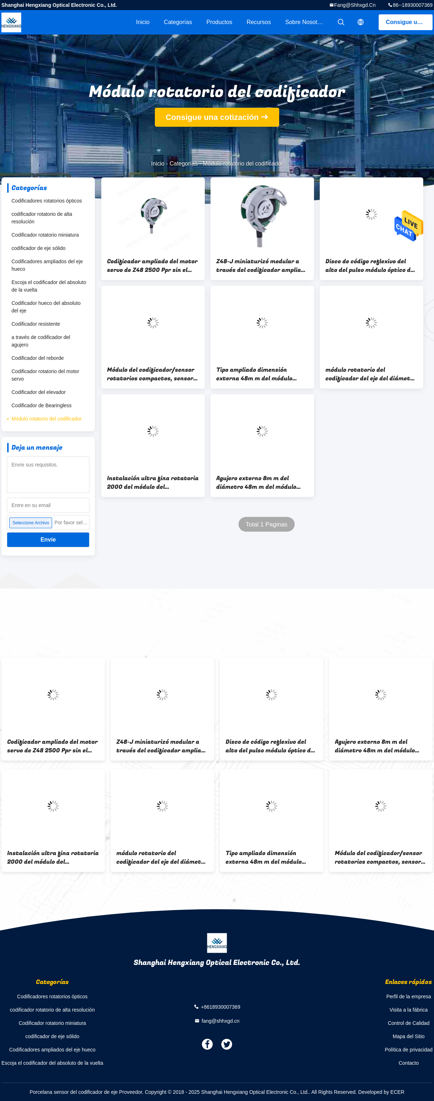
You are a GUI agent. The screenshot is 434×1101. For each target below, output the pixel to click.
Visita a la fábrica (408, 1010)
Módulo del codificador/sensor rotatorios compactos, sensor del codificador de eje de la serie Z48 (153, 374)
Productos (219, 22)
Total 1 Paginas (266, 524)
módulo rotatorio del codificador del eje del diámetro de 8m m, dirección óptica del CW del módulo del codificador (371, 374)
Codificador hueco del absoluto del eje (45, 306)
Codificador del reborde (37, 358)
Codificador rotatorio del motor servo (45, 375)
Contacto (408, 1063)
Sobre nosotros (305, 22)
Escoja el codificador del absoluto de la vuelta (48, 286)
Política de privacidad (409, 1050)
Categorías (178, 22)
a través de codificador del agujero (40, 341)
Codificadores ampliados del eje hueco (47, 265)
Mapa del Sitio (409, 1036)
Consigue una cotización (409, 22)
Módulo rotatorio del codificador (46, 419)
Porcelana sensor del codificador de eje (73, 1092)
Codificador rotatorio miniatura (45, 235)
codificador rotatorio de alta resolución (41, 217)
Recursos (258, 22)
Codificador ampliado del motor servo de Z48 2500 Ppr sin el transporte (152, 265)
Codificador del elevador (38, 392)
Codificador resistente (35, 324)
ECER (398, 1092)
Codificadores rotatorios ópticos (46, 201)
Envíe (48, 539)
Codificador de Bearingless (41, 405)
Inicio (142, 22)
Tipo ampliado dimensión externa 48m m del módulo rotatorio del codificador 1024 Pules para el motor (260, 374)
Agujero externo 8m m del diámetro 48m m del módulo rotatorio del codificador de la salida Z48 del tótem (259, 482)
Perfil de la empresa (408, 996)
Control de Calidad (408, 1023)
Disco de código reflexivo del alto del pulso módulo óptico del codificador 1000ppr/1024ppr (371, 265)
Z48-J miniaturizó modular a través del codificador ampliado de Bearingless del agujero (262, 265)
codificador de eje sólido (38, 248)
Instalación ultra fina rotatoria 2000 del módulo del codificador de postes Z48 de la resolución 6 (153, 482)
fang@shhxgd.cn (354, 5)
